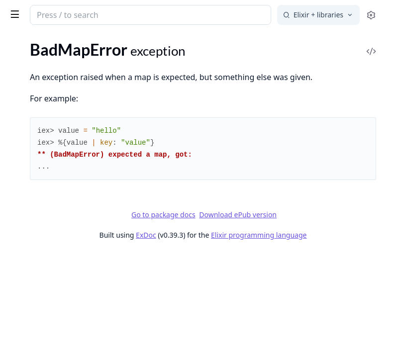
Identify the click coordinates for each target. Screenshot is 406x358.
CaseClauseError (36, 91)
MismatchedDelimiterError (53, 333)
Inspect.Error (29, 266)
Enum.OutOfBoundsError (51, 159)
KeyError (22, 306)
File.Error (23, 199)
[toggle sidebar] (136, 14)
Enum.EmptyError (38, 145)
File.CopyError (32, 185)
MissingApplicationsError (51, 347)
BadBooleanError (37, 51)
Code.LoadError (34, 105)
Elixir (46, 11)
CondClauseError (37, 132)
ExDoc (237, 248)
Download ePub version (312, 228)
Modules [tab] (60, 42)
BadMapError (30, 78)
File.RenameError (37, 226)
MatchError (27, 320)
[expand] (139, 161)
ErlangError (27, 172)
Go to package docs (238, 228)
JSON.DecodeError (40, 279)
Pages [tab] (18, 42)
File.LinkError (30, 212)
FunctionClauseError (43, 239)
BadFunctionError (38, 65)
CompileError (30, 118)
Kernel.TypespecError (44, 293)
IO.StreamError (33, 253)
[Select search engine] (318, 15)
